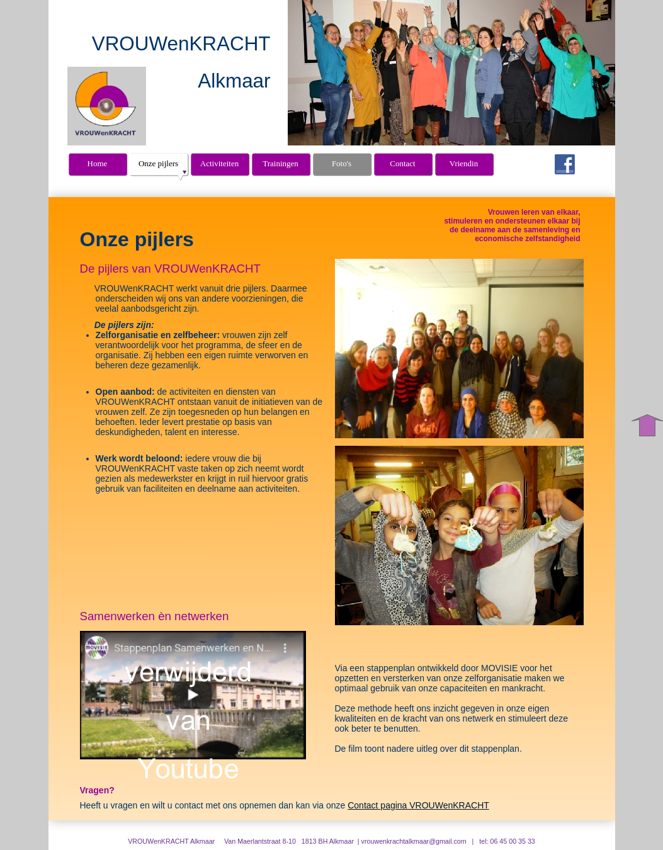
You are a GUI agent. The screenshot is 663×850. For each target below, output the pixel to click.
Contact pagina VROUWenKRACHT (418, 805)
